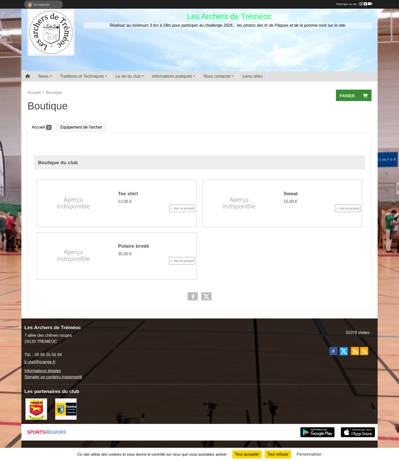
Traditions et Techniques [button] (82, 76)
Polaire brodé (133, 245)
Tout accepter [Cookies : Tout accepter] (247, 454)
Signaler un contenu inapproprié (53, 377)
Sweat (291, 193)
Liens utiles (253, 76)
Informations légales (42, 371)
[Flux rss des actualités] (355, 351)
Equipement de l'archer (81, 127)
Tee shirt (128, 193)
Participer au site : (354, 4)
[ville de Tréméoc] (36, 409)
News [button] (43, 76)
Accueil (42, 127)
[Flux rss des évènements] (364, 351)
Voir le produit (184, 208)
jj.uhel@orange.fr (39, 362)
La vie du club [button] (128, 76)
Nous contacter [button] (217, 76)
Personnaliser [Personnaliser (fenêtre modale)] (309, 454)
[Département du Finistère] (66, 409)
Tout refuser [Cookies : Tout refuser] (278, 454)
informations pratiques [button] (172, 76)
